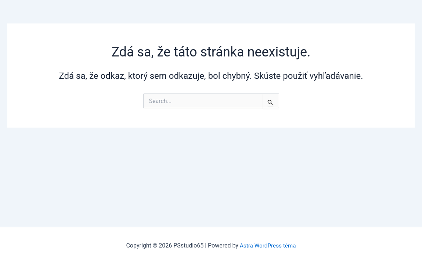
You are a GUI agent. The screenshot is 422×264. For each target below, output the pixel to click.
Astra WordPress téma (267, 245)
